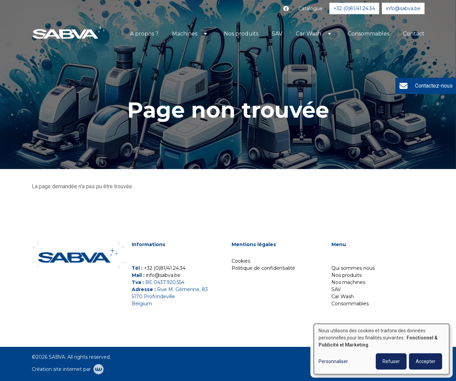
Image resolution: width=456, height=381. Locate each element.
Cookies (241, 261)
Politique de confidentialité (263, 268)
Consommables (368, 33)
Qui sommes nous (353, 268)
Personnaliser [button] (333, 361)
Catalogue (310, 8)
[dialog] (381, 349)
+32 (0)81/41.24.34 (165, 268)
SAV (277, 33)
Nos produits (241, 33)
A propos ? (144, 33)
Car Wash (308, 33)
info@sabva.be (163, 275)
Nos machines (348, 282)
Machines (184, 33)
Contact (414, 33)
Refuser (391, 361)
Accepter (425, 361)
